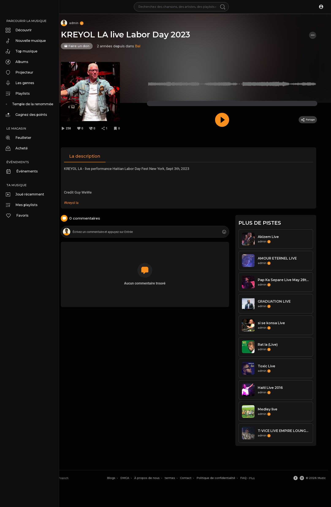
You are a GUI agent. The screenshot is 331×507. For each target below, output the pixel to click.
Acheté (17, 148)
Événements (23, 171)
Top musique (23, 51)
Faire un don (84, 46)
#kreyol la (78, 202)
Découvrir (20, 30)
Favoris (18, 215)
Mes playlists (23, 205)
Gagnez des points (28, 114)
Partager (311, 120)
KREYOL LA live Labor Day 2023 (133, 35)
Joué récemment (27, 194)
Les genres (21, 83)
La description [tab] (91, 155)
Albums (18, 62)
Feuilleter (20, 137)
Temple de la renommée (34, 104)
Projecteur (21, 72)
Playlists (18, 93)
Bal (145, 46)
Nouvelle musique (28, 40)
